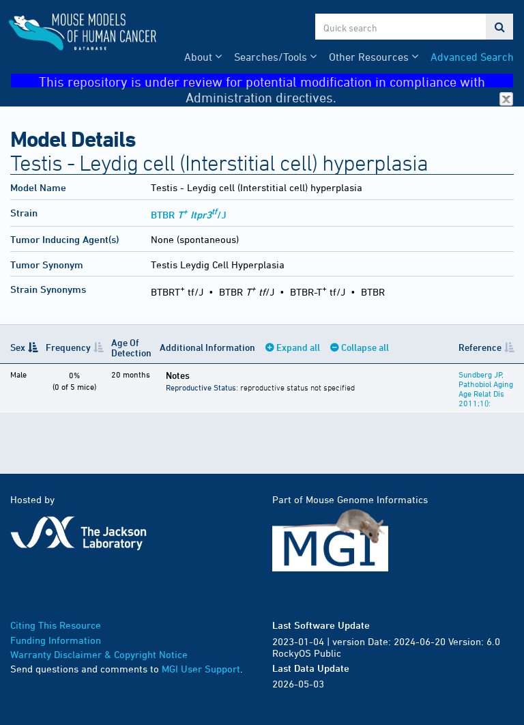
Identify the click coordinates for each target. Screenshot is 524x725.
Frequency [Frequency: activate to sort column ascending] (68, 347)
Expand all (298, 347)
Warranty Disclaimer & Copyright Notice (99, 654)
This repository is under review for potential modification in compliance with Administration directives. (276, 81)
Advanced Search (472, 57)
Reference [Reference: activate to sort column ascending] (479, 347)
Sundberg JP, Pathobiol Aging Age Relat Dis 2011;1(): (485, 388)
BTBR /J (189, 215)
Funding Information (55, 640)
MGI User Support (201, 668)
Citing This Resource (55, 625)
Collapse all (365, 347)
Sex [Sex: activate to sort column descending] (17, 347)
